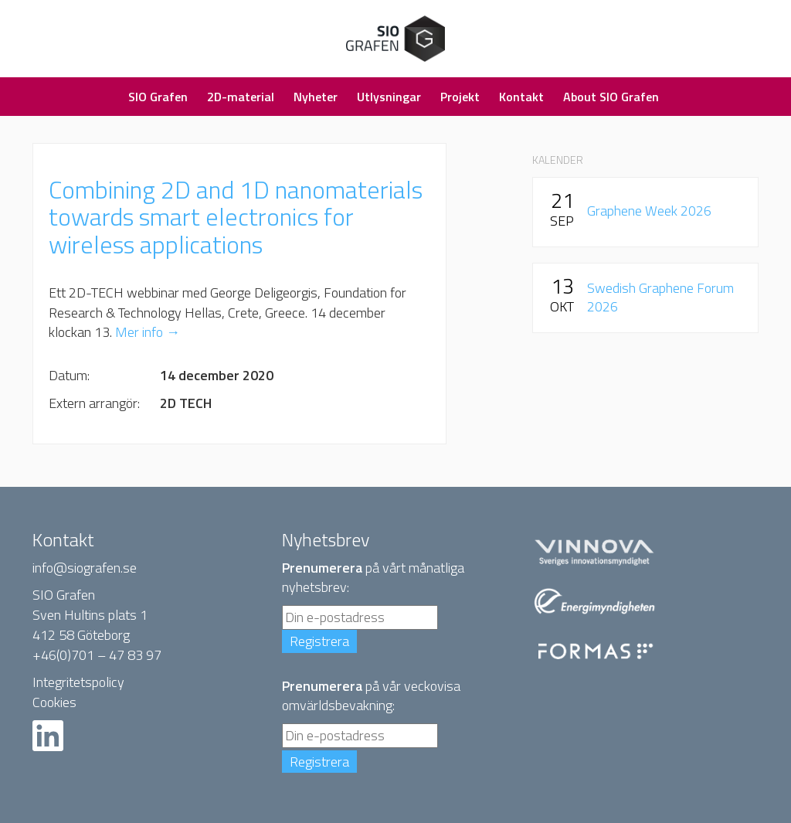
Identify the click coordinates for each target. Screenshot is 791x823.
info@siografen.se (84, 567)
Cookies (54, 702)
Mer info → (147, 331)
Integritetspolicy (78, 682)
